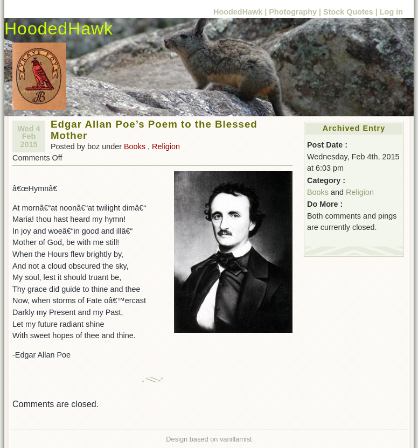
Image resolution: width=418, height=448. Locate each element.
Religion (166, 146)
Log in (391, 12)
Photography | (295, 12)
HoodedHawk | (240, 12)
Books (134, 146)
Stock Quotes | (351, 12)
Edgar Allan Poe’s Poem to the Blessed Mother (154, 129)
